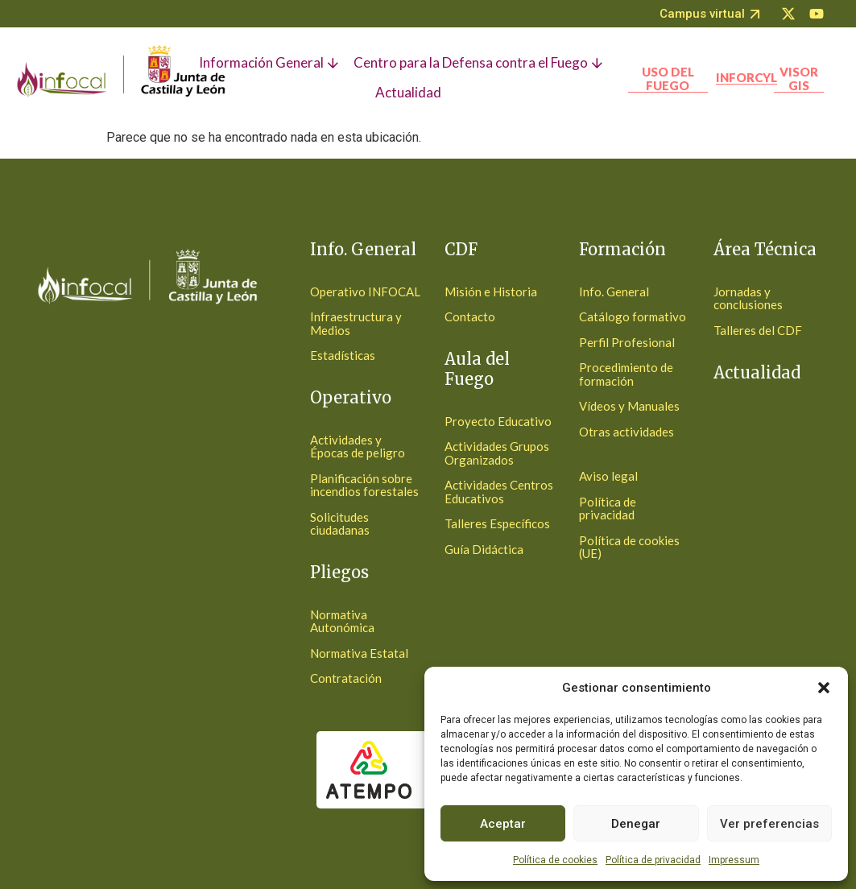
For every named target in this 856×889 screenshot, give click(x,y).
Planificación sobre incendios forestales (364, 485)
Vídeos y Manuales (629, 406)
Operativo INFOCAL (365, 291)
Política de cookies (555, 860)
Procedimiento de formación (626, 374)
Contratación (346, 678)
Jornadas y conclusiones (748, 298)
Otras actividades (626, 431)
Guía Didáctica (484, 549)
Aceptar (503, 824)
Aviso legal (608, 476)
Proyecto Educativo (498, 421)
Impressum (734, 860)
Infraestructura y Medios (356, 323)
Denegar (635, 824)
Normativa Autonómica (342, 621)
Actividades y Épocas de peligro (357, 446)
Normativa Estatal (359, 653)
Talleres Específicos (497, 523)
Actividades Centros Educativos (499, 492)
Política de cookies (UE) (629, 547)
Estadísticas (342, 355)
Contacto (470, 316)
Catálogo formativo (632, 316)
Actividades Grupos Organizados (497, 453)
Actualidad (756, 372)
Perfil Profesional (627, 342)
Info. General (614, 291)
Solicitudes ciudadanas (340, 524)
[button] (824, 688)
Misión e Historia (491, 291)
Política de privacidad (653, 860)
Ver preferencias (769, 824)
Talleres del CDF (757, 330)
